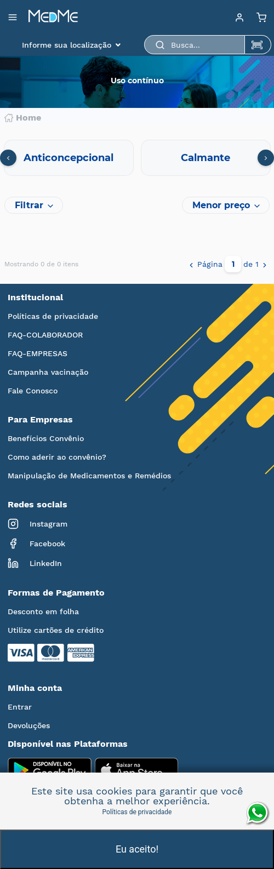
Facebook (36, 543)
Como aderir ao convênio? (57, 457)
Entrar (20, 706)
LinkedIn (35, 563)
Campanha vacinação (48, 372)
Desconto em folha (43, 611)
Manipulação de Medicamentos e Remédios (89, 475)
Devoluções (29, 725)
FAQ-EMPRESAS (37, 353)
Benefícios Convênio (46, 438)
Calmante (205, 158)
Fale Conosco (33, 390)
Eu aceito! (137, 849)
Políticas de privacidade (53, 316)
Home (22, 118)
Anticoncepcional (68, 158)
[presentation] (8, 158)
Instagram (37, 523)
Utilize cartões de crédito (56, 630)
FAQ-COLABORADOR (45, 334)
